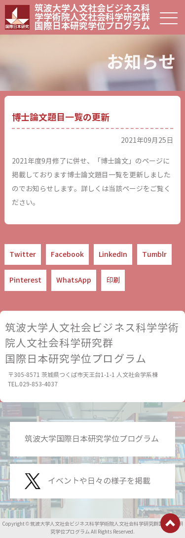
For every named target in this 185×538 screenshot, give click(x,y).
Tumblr (154, 254)
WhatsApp (73, 280)
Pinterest (25, 280)
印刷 (113, 280)
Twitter (22, 254)
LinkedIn (113, 254)
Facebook (67, 254)
